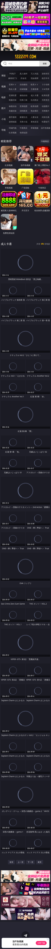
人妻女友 (34, 117)
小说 (3, 119)
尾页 (39, 862)
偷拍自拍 (23, 95)
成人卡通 (34, 95)
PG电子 (12, 73)
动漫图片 (45, 106)
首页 (11, 862)
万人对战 (34, 73)
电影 (3, 97)
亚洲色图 (23, 106)
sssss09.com (25, 56)
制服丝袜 (12, 100)
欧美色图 (34, 106)
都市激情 (12, 117)
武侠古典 (45, 117)
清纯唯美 (23, 111)
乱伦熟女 (34, 100)
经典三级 (23, 100)
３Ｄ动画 (45, 84)
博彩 (3, 75)
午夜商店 (23, 128)
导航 (3, 129)
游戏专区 (45, 73)
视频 (3, 86)
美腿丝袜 (12, 111)
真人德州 (23, 73)
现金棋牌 (34, 78)
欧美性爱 (45, 95)
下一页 (30, 862)
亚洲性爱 (12, 95)
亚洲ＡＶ (12, 84)
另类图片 (45, 111)
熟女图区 (34, 111)
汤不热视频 (45, 128)
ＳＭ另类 (45, 89)
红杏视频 (12, 132)
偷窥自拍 (12, 106)
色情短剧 (23, 132)
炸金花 (23, 78)
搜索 (45, 63)
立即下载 (41, 943)
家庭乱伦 (23, 117)
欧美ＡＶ (34, 84)
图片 (3, 108)
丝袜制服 (23, 89)
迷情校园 (12, 121)
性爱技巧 (45, 121)
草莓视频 (34, 128)
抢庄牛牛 (45, 78)
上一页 (20, 862)
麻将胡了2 (12, 78)
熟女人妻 (12, 89)
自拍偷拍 (23, 84)
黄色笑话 (34, 121)
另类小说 (23, 121)
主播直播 (34, 89)
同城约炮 (12, 128)
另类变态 (45, 100)
